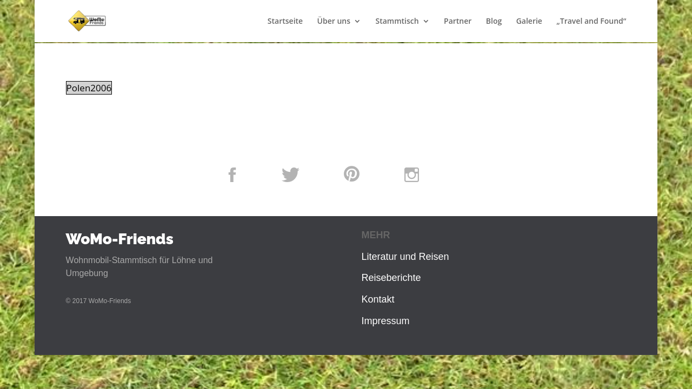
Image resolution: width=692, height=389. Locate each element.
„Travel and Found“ (591, 21)
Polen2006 (89, 88)
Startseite (285, 21)
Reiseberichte (391, 277)
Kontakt (377, 299)
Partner (457, 21)
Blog (494, 21)
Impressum (385, 321)
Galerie (529, 21)
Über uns (333, 21)
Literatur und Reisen (405, 256)
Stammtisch (396, 21)
